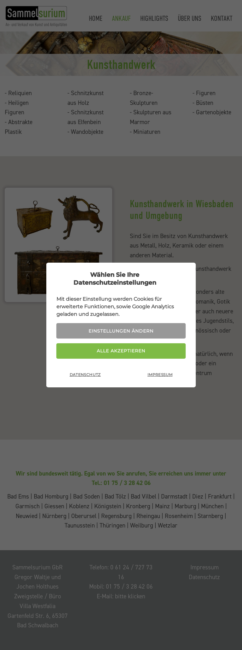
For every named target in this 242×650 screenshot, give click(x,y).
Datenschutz (85, 374)
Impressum (159, 374)
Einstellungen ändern (121, 331)
